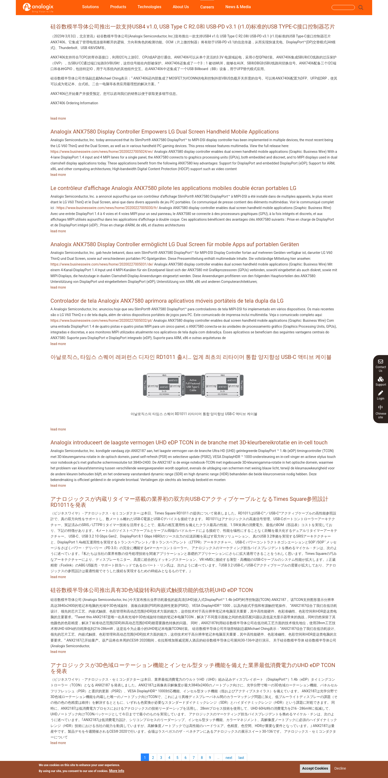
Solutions (90, 6)
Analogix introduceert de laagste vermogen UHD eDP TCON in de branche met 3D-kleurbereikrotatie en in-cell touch (189, 442)
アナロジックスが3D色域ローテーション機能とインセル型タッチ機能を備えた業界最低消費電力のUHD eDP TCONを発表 (192, 668)
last (241, 758)
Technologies (149, 6)
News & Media (238, 6)
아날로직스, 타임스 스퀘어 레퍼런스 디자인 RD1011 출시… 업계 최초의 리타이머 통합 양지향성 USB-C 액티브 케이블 (191, 357)
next (229, 758)
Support (381, 381)
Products (118, 6)
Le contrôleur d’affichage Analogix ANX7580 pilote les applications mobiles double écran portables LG (173, 188)
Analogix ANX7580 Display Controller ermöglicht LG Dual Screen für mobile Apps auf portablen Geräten (174, 244)
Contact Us (381, 365)
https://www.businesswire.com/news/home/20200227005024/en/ (101, 152)
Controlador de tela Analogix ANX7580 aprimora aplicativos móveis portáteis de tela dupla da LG (167, 301)
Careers (207, 7)
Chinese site (381, 411)
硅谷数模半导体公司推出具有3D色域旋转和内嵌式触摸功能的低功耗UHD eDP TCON (151, 590)
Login (381, 395)
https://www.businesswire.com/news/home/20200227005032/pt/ (101, 320)
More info (116, 771)
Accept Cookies (315, 769)
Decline (340, 769)
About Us (181, 6)
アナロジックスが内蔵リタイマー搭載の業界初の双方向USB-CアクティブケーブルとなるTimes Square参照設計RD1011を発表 (189, 502)
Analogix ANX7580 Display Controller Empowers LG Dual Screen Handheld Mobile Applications (164, 132)
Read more (57, 118)
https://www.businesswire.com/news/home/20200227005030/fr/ (107, 208)
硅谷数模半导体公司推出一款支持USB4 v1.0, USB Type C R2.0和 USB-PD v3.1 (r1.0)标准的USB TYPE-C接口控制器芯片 (192, 27)
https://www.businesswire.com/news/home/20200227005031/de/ (101, 264)
